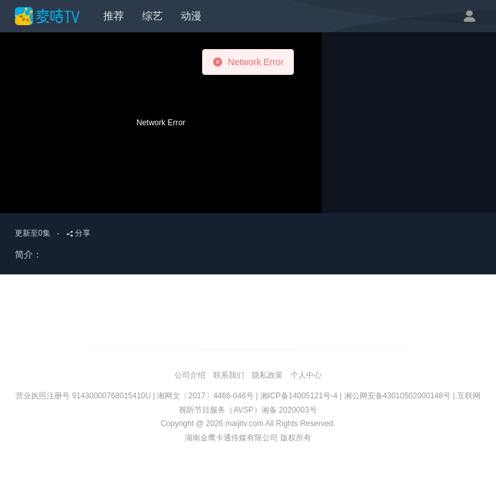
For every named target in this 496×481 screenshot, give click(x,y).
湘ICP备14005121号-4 (299, 395)
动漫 (191, 15)
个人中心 (306, 375)
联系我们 (228, 375)
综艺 (152, 15)
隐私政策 (267, 375)
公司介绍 (189, 375)
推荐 (113, 15)
